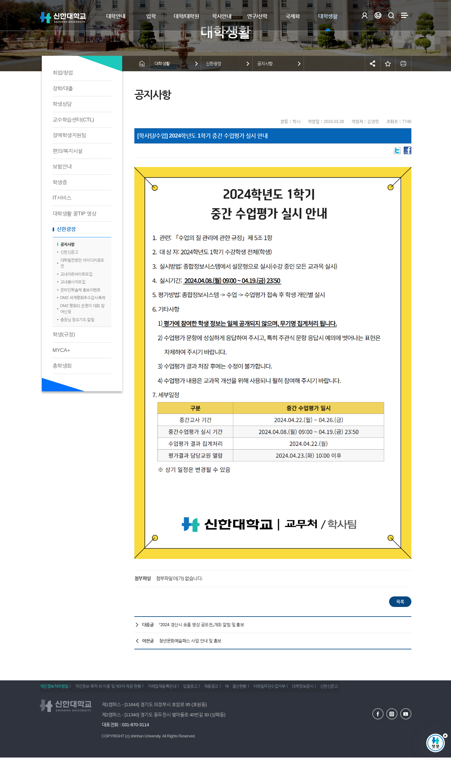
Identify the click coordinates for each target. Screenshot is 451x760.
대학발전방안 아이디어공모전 (82, 263)
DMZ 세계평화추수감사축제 (82, 297)
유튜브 (405, 713)
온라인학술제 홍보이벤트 (80, 290)
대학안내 (115, 16)
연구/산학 (257, 16)
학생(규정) (64, 334)
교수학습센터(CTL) (73, 120)
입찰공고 (199, 688)
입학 (151, 16)
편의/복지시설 (68, 151)
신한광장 (66, 229)
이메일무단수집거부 (286, 688)
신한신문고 (69, 252)
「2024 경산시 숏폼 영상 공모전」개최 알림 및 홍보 (201, 624)
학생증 (60, 182)
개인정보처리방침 (54, 688)
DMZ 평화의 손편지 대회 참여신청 (82, 308)
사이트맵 (404, 15)
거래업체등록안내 (168, 688)
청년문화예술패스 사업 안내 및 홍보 (190, 640)
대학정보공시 (322, 688)
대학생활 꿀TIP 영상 (75, 214)
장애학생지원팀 (69, 135)
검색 (391, 15)
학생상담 (62, 104)
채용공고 (222, 688)
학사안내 (221, 16)
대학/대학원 (186, 16)
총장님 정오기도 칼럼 (77, 319)
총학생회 (62, 366)
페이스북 (378, 713)
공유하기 (372, 63)
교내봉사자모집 (72, 281)
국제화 (292, 16)
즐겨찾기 (388, 63)
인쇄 (403, 63)
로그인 (364, 15)
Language (378, 15)
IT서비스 (62, 198)
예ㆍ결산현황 (250, 688)
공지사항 (67, 244)
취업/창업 (63, 73)
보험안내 (62, 166)
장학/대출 (63, 88)
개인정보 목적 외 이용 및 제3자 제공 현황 (111, 688)
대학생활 (327, 16)
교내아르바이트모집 (76, 274)
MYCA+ (61, 350)
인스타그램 (391, 713)
